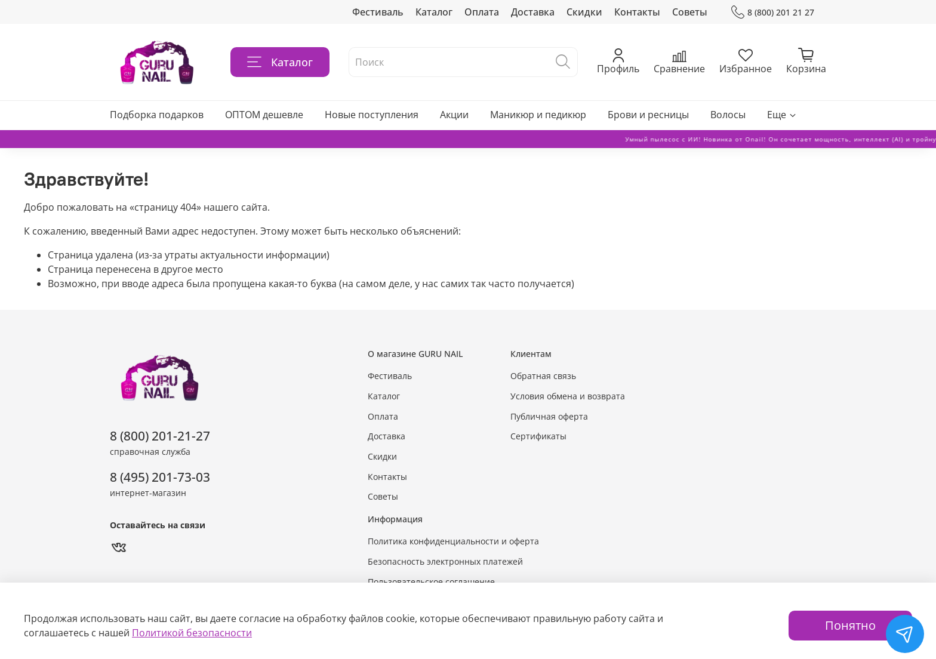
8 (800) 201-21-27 (160, 435)
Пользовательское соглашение (431, 581)
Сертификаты (538, 436)
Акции (454, 114)
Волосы (728, 114)
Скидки (584, 12)
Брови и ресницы (648, 114)
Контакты (637, 12)
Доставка (533, 12)
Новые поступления (371, 114)
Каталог (433, 12)
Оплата (481, 12)
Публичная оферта (549, 416)
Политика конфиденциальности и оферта (453, 541)
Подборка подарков (157, 114)
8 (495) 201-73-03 (160, 477)
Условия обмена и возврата (567, 396)
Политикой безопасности (192, 632)
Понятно (850, 625)
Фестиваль (378, 12)
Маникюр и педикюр (538, 114)
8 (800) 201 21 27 (772, 12)
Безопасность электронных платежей (445, 561)
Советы (689, 12)
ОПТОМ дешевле (264, 114)
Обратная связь (543, 375)
